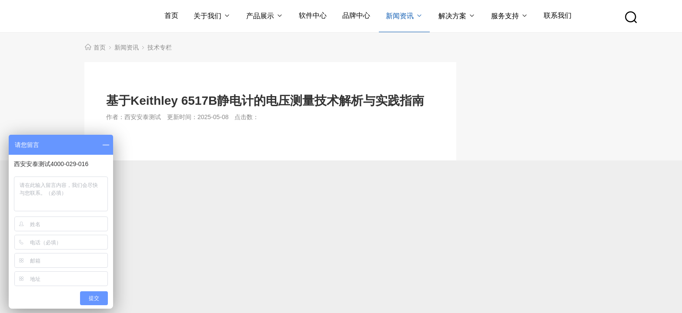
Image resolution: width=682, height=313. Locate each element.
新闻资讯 (404, 16)
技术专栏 (159, 47)
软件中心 (313, 15)
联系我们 (558, 15)
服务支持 (509, 16)
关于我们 (212, 16)
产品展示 (264, 16)
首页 (171, 15)
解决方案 (456, 16)
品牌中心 (356, 15)
